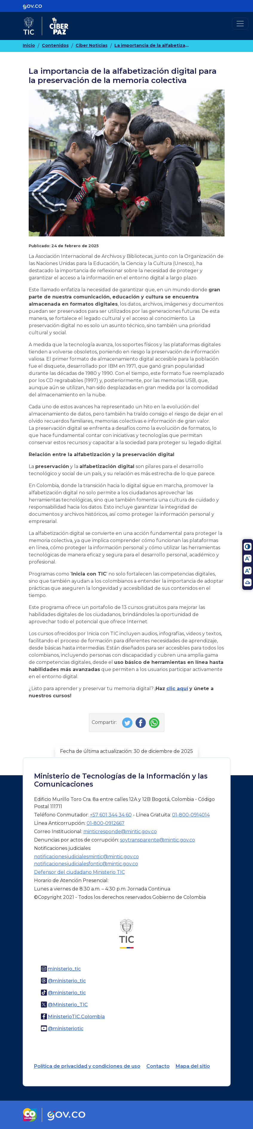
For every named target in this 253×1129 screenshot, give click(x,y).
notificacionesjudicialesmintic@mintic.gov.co (86, 856)
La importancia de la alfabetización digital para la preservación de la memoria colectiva (151, 45)
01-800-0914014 (191, 815)
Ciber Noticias (92, 45)
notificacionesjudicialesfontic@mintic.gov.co (86, 864)
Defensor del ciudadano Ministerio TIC (79, 872)
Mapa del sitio (193, 1066)
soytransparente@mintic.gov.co (157, 840)
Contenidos (55, 45)
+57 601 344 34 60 (111, 815)
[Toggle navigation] (240, 24)
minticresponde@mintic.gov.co (120, 831)
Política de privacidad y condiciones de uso (87, 1066)
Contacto (158, 1066)
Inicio (29, 45)
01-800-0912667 (106, 823)
